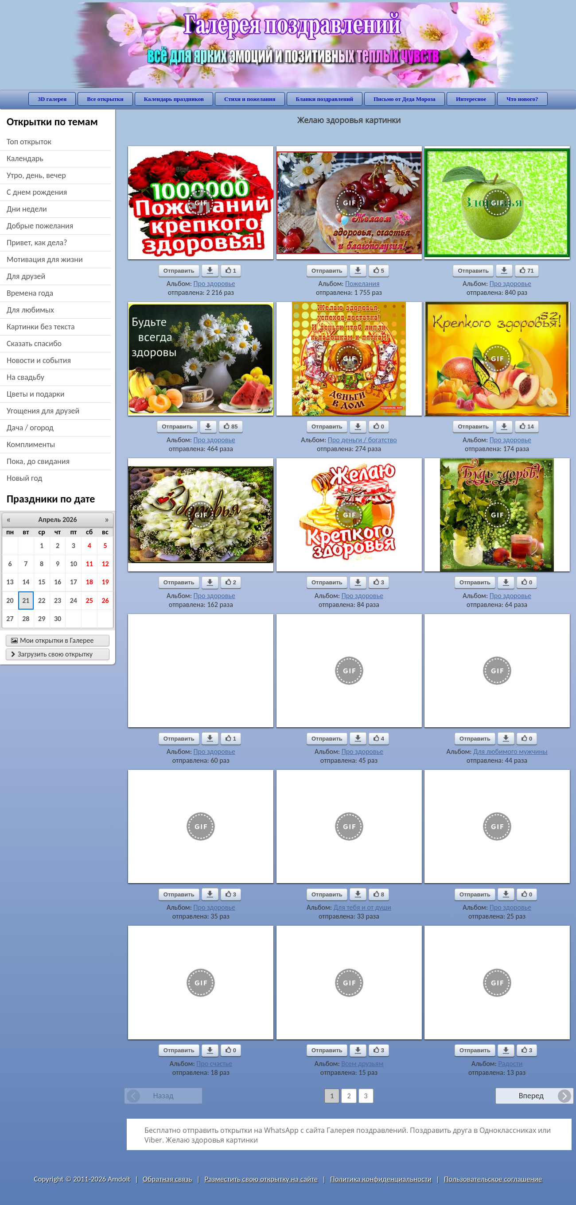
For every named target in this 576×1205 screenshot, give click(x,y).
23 (57, 600)
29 (41, 618)
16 (57, 582)
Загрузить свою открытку (52, 654)
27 (9, 618)
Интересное (471, 99)
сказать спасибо (34, 343)
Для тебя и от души (362, 907)
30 (57, 618)
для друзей (26, 276)
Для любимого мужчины (510, 751)
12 (105, 564)
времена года (30, 293)
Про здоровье (214, 283)
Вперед (531, 1096)
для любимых (30, 310)
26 (105, 600)
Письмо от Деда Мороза (405, 99)
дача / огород (30, 428)
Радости (510, 1063)
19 (105, 582)
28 (25, 618)
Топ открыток (29, 142)
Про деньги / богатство (362, 440)
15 (41, 582)
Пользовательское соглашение (493, 1179)
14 (25, 582)
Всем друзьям (362, 1063)
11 (89, 564)
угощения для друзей (43, 411)
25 (89, 600)
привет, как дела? (37, 242)
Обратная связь (167, 1179)
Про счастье (214, 1063)
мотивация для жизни (45, 259)
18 (89, 582)
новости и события (39, 360)
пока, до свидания (38, 461)
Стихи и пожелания (250, 99)
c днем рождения (37, 192)
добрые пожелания (40, 226)
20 (9, 600)
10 (73, 564)
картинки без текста (41, 327)
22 (41, 600)
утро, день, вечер (36, 175)
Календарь (25, 158)
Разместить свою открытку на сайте (261, 1179)
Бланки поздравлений (325, 99)
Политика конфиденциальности (381, 1179)
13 (9, 582)
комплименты (31, 444)
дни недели (27, 209)
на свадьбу (25, 377)
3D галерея (52, 99)
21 (25, 600)
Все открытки (105, 99)
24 (73, 600)
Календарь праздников (174, 99)
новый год (24, 478)
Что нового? (522, 99)
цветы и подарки (35, 394)
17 (73, 582)
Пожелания (362, 283)
